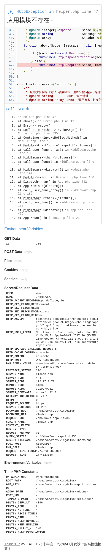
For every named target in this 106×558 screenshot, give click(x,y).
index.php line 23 (64, 218)
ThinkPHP (12, 544)
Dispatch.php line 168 (75, 177)
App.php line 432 (72, 181)
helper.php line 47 (77, 11)
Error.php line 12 (58, 121)
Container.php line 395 (38, 133)
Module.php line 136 (35, 141)
